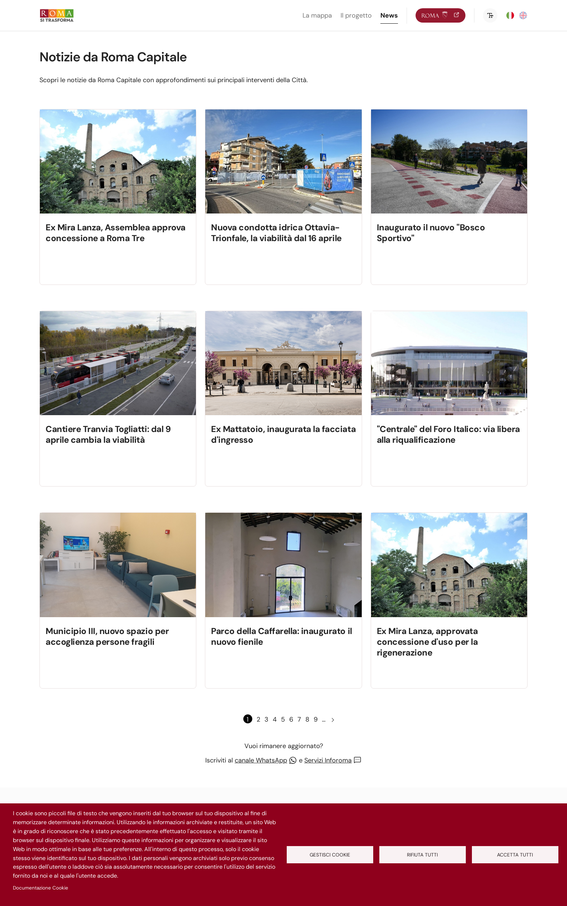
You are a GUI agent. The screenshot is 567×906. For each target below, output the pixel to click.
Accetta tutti (515, 855)
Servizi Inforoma (328, 760)
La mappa (317, 15)
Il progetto (356, 15)
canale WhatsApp (261, 760)
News (389, 15)
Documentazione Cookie (40, 888)
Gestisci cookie (330, 855)
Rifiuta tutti (422, 855)
